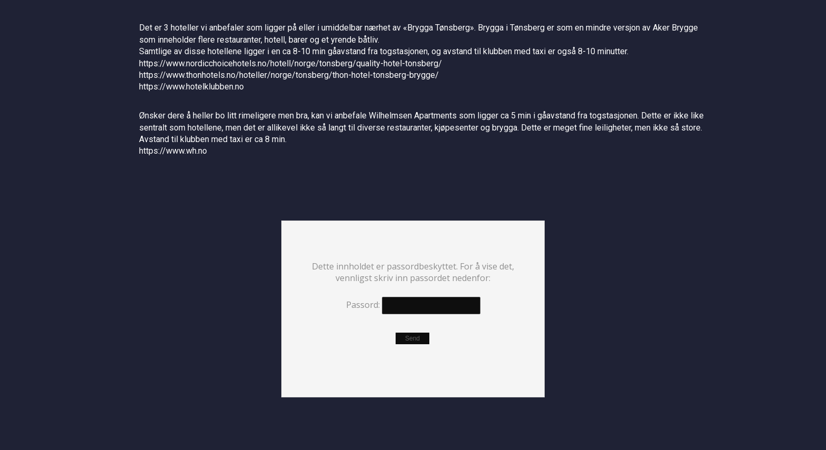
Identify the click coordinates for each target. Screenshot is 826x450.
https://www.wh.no (173, 151)
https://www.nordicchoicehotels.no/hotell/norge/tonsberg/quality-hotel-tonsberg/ (290, 63)
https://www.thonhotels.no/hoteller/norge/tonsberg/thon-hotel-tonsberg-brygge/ (289, 75)
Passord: (413, 305)
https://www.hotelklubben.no (191, 87)
